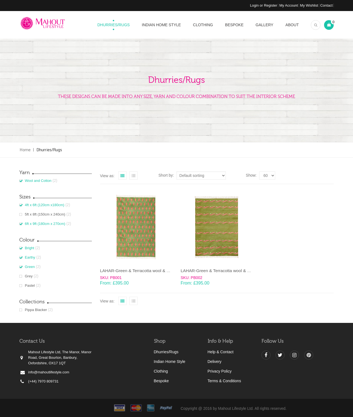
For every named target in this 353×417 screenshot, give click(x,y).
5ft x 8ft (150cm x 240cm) (45, 214)
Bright (29, 248)
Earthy (30, 257)
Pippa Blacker (36, 310)
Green (30, 267)
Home (25, 150)
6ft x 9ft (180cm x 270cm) (45, 224)
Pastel (30, 285)
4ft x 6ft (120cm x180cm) (44, 205)
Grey (29, 276)
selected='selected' (267, 175)
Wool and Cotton (38, 181)
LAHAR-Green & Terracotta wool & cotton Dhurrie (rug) (151, 270)
